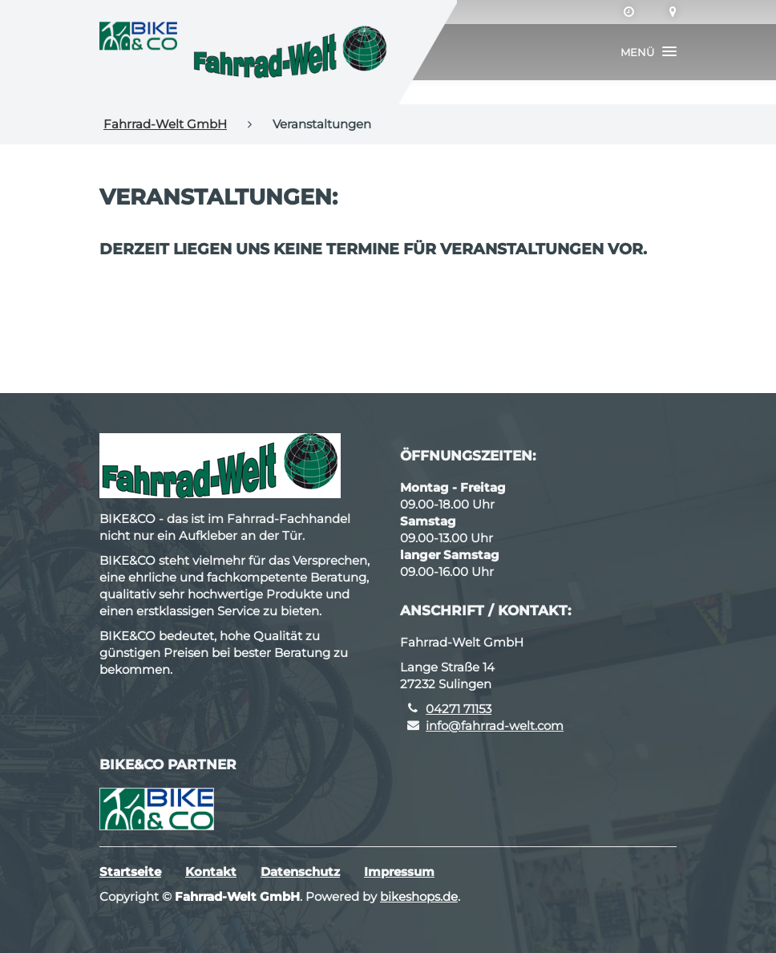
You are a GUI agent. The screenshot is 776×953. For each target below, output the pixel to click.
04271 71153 (458, 708)
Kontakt (210, 871)
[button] (648, 52)
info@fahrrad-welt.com (495, 725)
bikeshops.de (419, 896)
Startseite (130, 871)
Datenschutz (300, 871)
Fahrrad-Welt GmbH (165, 124)
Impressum (399, 871)
